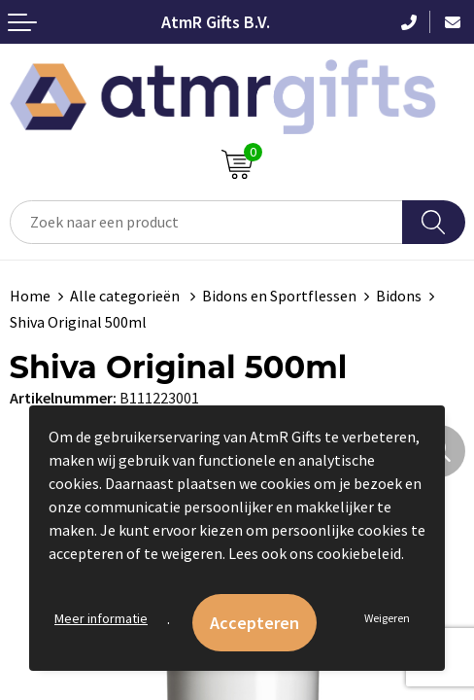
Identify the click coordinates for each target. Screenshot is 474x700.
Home (30, 295)
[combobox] (206, 222)
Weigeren (387, 618)
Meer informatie (101, 618)
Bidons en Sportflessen (279, 295)
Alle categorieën (126, 295)
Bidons (399, 295)
